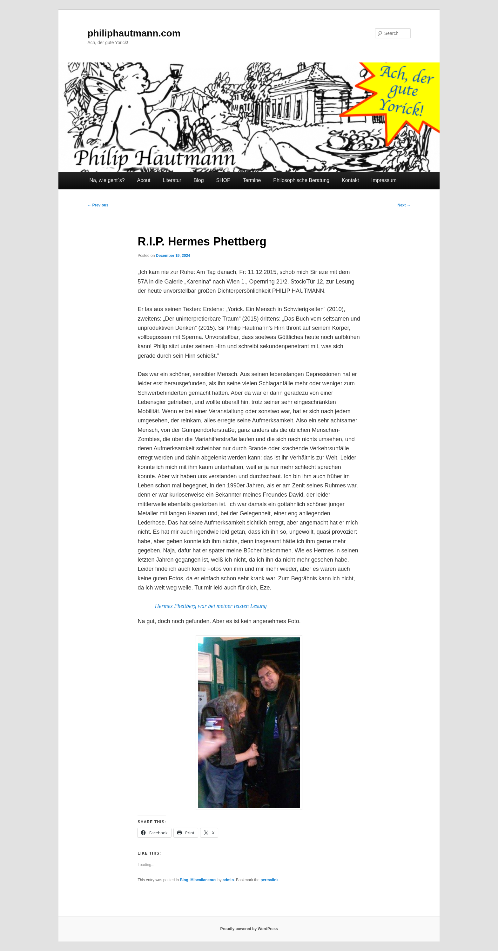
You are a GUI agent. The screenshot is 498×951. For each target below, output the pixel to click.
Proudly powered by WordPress (249, 929)
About (144, 180)
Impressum (383, 180)
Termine (252, 180)
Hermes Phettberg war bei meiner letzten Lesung (210, 606)
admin (228, 880)
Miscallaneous (204, 880)
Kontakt (350, 180)
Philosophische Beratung (301, 180)
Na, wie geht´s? (107, 180)
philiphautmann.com (133, 33)
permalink (269, 880)
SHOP (223, 180)
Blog (199, 180)
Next (403, 205)
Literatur (172, 180)
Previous (97, 205)
